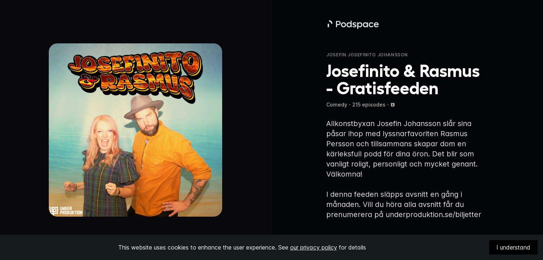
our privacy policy (313, 247)
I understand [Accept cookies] (513, 247)
